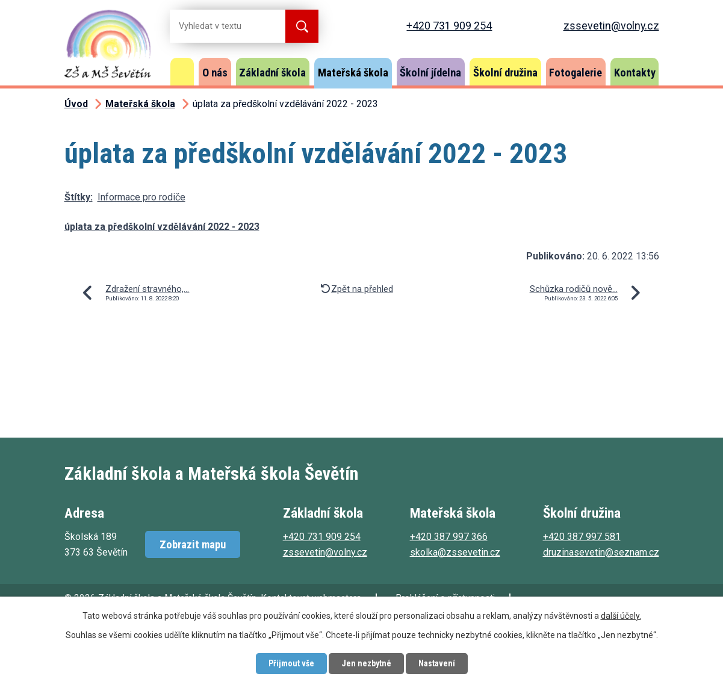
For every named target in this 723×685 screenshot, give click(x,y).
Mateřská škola (353, 72)
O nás (215, 72)
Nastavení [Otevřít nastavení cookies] (436, 663)
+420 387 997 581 (582, 536)
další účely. (621, 616)
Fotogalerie (575, 72)
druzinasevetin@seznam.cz (601, 552)
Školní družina (505, 72)
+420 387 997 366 (449, 536)
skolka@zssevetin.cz (455, 552)
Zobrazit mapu (193, 544)
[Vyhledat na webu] (218, 26)
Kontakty (635, 72)
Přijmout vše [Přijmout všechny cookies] (291, 663)
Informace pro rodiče (141, 197)
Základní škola (272, 72)
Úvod (182, 71)
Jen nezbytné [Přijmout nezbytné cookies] (366, 663)
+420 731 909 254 (449, 25)
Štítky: (78, 197)
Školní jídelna (430, 72)
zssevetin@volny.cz (611, 25)
